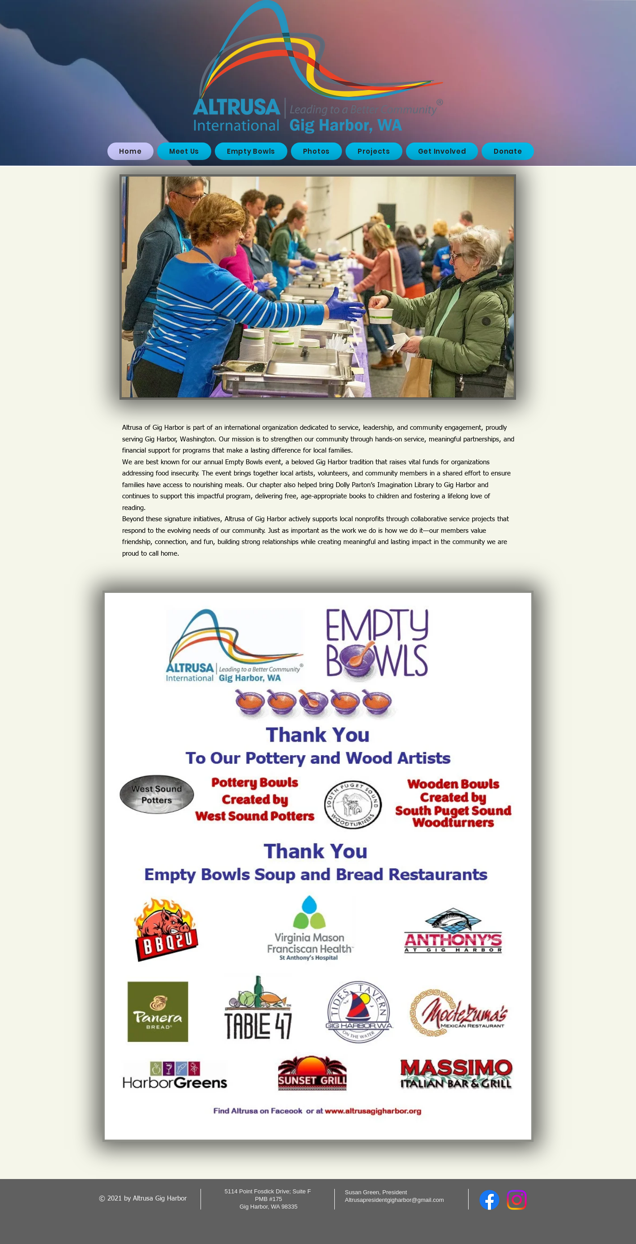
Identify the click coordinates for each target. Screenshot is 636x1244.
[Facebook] (489, 1200)
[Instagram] (517, 1200)
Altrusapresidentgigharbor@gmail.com (394, 1199)
